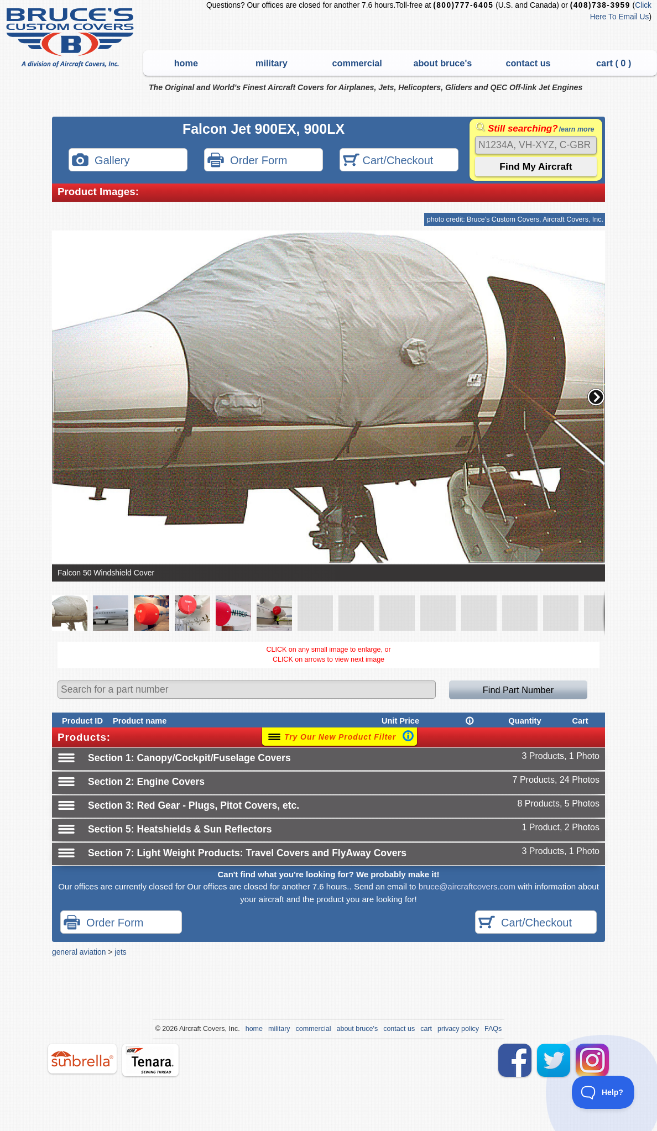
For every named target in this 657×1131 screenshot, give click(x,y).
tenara (150, 1060)
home (186, 63)
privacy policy (458, 1029)
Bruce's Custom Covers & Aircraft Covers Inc (72, 38)
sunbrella (82, 1059)
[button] (596, 397)
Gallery (100, 161)
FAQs (493, 1029)
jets (120, 951)
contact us (527, 63)
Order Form (247, 161)
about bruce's (442, 63)
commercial (357, 63)
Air (183, 1029)
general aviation (79, 951)
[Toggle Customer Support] (603, 1092)
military (271, 63)
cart (426, 1029)
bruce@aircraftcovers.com (467, 886)
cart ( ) (613, 63)
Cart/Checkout (388, 161)
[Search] (536, 145)
